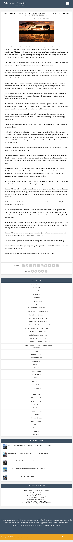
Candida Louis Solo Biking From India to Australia (28, 453)
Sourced (34, 18)
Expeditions (36, 371)
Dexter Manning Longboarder (28, 461)
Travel (36, 425)
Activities (36, 294)
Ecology (36, 364)
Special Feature (36, 421)
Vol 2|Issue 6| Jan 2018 (38, 335)
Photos (38, 388)
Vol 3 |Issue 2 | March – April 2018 (38, 342)
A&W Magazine (36, 287)
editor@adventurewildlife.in (36, 499)
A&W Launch (36, 284)
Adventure (36, 297)
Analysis (36, 348)
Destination (36, 361)
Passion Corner (36, 411)
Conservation (36, 354)
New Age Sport (36, 401)
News (36, 404)
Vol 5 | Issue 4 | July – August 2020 (38, 345)
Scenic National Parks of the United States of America (29, 445)
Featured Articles (36, 374)
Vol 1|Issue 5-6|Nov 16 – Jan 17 (38, 325)
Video (36, 431)
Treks (38, 305)
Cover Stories (36, 358)
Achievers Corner (36, 291)
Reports (36, 415)
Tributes (36, 428)
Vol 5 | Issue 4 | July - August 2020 (36, 455)
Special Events (36, 418)
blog (40, 18)
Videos (38, 392)
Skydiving (38, 301)
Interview (36, 394)
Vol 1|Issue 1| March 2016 (38, 312)
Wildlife (36, 435)
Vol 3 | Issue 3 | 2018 (38, 338)
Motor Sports (36, 398)
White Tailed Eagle (28, 476)
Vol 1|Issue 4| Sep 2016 (38, 322)
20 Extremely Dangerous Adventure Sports (28, 468)
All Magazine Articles (36, 308)
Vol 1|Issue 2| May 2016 (38, 315)
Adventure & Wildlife (20, 537)
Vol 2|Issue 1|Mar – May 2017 (38, 328)
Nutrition (36, 408)
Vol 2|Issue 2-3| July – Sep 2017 (38, 332)
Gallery (36, 384)
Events (36, 368)
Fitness (36, 378)
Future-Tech (37, 381)
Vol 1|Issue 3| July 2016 (38, 318)
